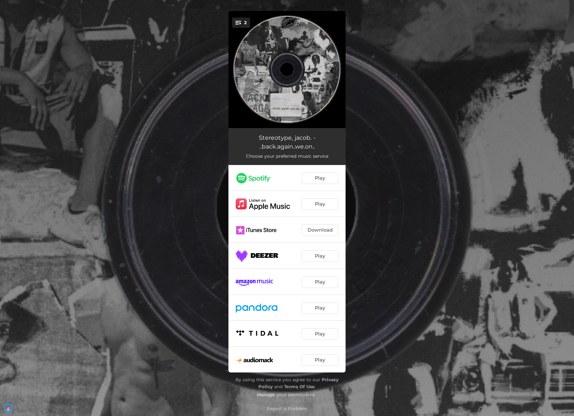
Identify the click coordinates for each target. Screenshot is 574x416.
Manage (266, 394)
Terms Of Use (299, 386)
